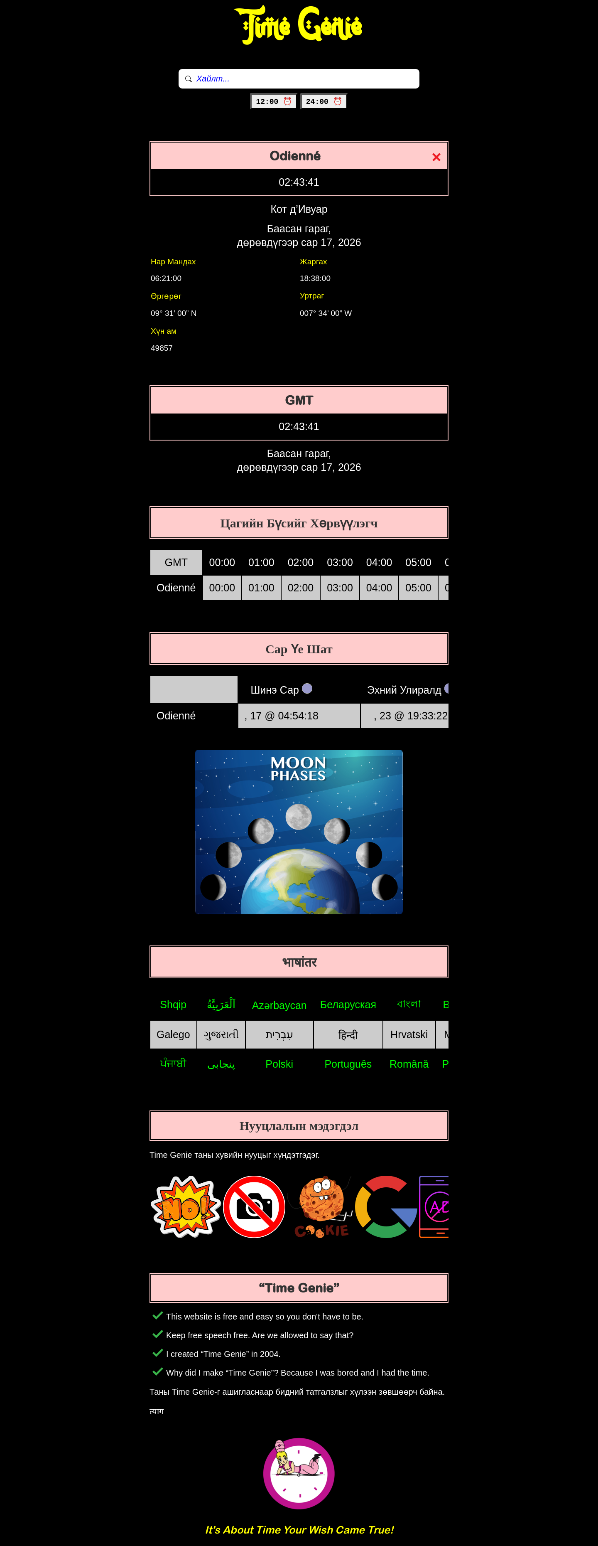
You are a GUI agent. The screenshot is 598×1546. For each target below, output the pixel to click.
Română (409, 1064)
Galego (173, 1034)
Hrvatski (409, 1034)
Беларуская (348, 1004)
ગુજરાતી (221, 1034)
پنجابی (221, 1064)
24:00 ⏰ (324, 102)
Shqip (173, 1004)
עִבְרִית (279, 1034)
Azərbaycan (279, 1005)
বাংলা (409, 1003)
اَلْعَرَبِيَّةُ (221, 1004)
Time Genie (299, 27)
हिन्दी (348, 1035)
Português (348, 1064)
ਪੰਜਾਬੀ (173, 1063)
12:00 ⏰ (274, 102)
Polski (279, 1064)
